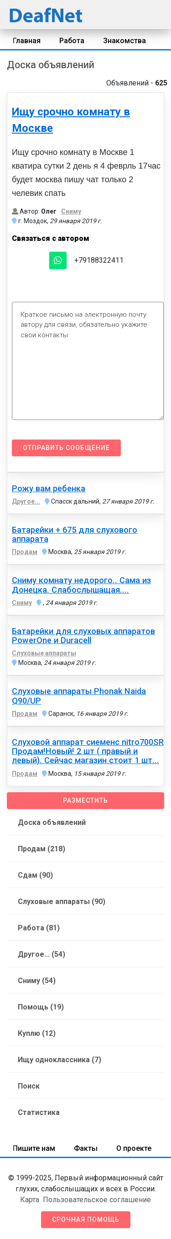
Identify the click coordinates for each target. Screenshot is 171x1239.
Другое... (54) (41, 954)
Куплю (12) (37, 1033)
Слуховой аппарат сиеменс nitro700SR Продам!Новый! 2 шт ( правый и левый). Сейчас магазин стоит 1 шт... (88, 751)
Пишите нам (34, 1148)
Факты (86, 1148)
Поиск (29, 1086)
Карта (29, 1199)
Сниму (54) (37, 980)
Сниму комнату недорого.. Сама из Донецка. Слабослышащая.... (81, 585)
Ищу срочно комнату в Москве (71, 120)
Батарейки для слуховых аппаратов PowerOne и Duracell (83, 636)
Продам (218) (41, 848)
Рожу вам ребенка (48, 488)
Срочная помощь (85, 1219)
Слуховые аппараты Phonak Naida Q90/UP (79, 696)
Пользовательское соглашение (97, 1199)
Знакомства (124, 40)
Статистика (39, 1112)
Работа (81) (39, 928)
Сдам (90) (35, 875)
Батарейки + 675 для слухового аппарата (74, 534)
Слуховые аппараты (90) (61, 901)
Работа (71, 40)
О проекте (133, 1148)
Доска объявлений (52, 822)
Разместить (85, 800)
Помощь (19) (41, 1007)
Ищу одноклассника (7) (59, 1059)
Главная (27, 40)
